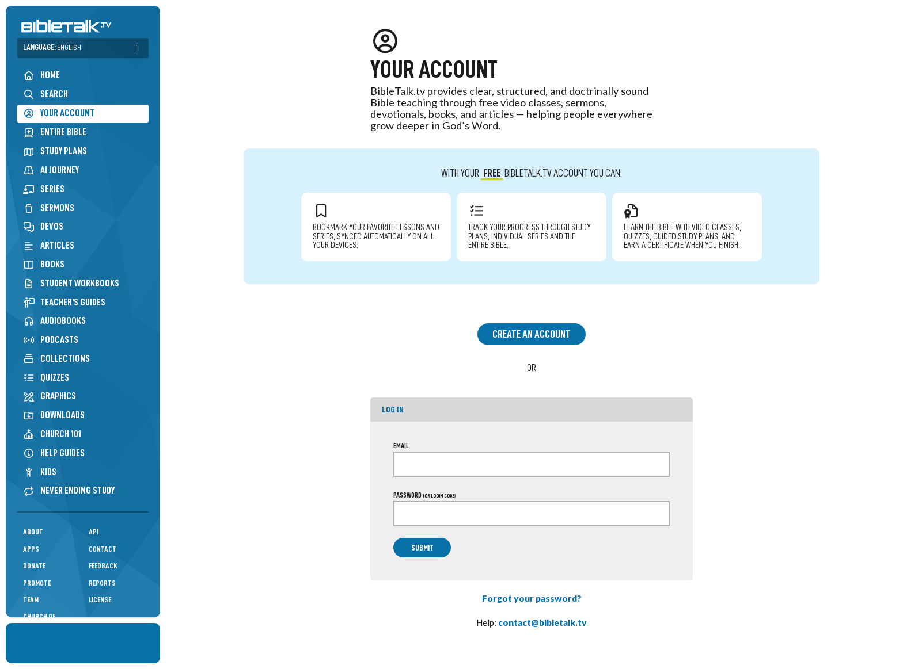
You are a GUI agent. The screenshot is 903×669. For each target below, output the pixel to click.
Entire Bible (54, 132)
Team (31, 599)
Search (45, 94)
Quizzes (46, 378)
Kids (39, 472)
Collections (56, 359)
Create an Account (531, 334)
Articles (48, 245)
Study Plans (55, 151)
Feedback (103, 565)
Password (424, 495)
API (93, 532)
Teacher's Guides (64, 302)
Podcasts (50, 340)
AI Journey (51, 170)
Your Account (58, 113)
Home (41, 75)
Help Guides (54, 453)
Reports (102, 583)
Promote (37, 583)
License (100, 599)
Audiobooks (54, 321)
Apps (31, 549)
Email (401, 445)
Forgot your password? (532, 598)
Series (43, 189)
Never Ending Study (69, 490)
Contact (102, 549)
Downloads (54, 415)
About (33, 532)
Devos (43, 226)
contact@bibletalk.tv (542, 622)
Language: (52, 47)
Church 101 (52, 434)
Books (43, 264)
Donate (34, 565)
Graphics (49, 396)
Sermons (48, 208)
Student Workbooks (71, 283)
